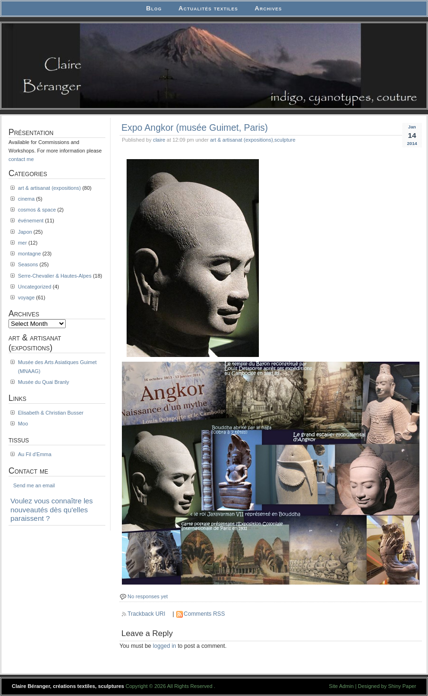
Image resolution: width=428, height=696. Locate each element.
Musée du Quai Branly (43, 382)
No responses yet (148, 596)
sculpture (284, 140)
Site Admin (341, 686)
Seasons (28, 264)
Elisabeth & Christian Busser (51, 413)
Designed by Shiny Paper (387, 686)
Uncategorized (34, 286)
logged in (164, 646)
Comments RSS (204, 614)
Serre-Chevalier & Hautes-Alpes (55, 276)
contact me (21, 159)
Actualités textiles (208, 8)
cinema (26, 199)
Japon (25, 232)
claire (159, 140)
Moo (23, 423)
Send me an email (34, 485)
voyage (26, 297)
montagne (29, 253)
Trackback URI (146, 614)
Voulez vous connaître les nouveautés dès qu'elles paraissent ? (51, 509)
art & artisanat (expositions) (241, 140)
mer (22, 243)
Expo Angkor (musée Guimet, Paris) (194, 127)
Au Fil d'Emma (34, 454)
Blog (154, 8)
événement (30, 220)
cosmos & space (37, 209)
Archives (268, 8)
